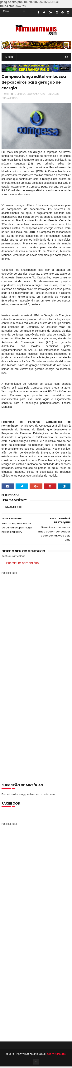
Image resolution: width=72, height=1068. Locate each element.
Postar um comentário (22, 563)
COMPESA (20, 94)
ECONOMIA (33, 94)
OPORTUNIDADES (49, 94)
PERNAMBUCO (9, 98)
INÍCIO (9, 57)
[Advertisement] (36, 676)
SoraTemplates (56, 1055)
